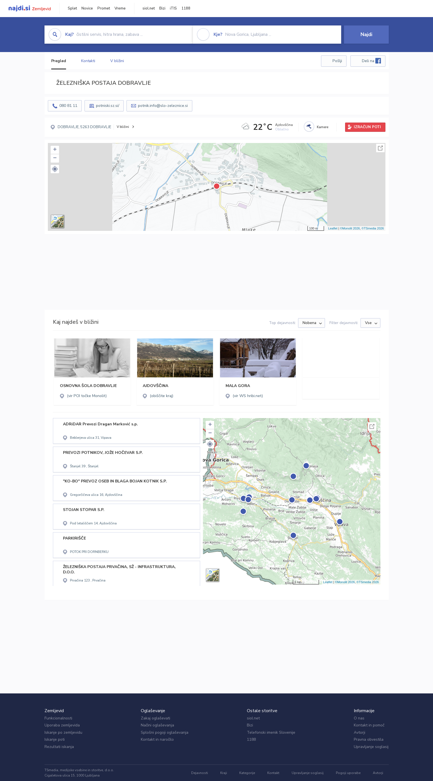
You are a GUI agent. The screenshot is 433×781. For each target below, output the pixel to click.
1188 (185, 8)
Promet (103, 8)
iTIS (173, 8)
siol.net (148, 8)
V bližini (117, 61)
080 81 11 (68, 105)
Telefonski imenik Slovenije (271, 732)
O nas (359, 718)
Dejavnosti (199, 773)
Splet (72, 8)
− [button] (55, 158)
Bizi (162, 8)
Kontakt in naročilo (157, 739)
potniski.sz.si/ (107, 105)
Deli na (371, 61)
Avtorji (359, 732)
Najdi (366, 34)
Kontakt (273, 773)
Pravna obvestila (368, 739)
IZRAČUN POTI (367, 127)
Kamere (322, 127)
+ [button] (55, 150)
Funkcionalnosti (58, 718)
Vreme (120, 8)
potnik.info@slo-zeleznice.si (163, 105)
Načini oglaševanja (157, 725)
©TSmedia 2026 (373, 228)
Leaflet (333, 228)
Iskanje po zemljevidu (63, 732)
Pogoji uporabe (348, 773)
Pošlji (337, 61)
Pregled (58, 61)
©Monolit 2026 (350, 228)
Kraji (223, 773)
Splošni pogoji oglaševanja (164, 732)
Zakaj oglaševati (155, 718)
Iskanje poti (55, 739)
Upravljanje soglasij (371, 746)
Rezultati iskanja (59, 746)
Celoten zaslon (380, 148)
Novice (87, 8)
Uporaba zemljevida (62, 725)
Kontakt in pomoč (369, 725)
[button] (55, 169)
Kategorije (247, 773)
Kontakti (88, 61)
